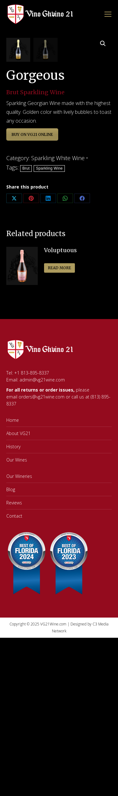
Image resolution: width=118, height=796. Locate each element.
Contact (14, 622)
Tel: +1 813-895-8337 (27, 478)
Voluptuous (60, 355)
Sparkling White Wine (58, 263)
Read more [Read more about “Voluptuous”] (59, 373)
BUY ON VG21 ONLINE (32, 240)
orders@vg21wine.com (42, 502)
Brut (26, 274)
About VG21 (18, 539)
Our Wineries (19, 582)
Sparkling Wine (49, 274)
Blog (10, 595)
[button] (103, 43)
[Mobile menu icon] (108, 14)
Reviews (14, 608)
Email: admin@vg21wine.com (35, 485)
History (13, 552)
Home (12, 526)
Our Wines (16, 565)
